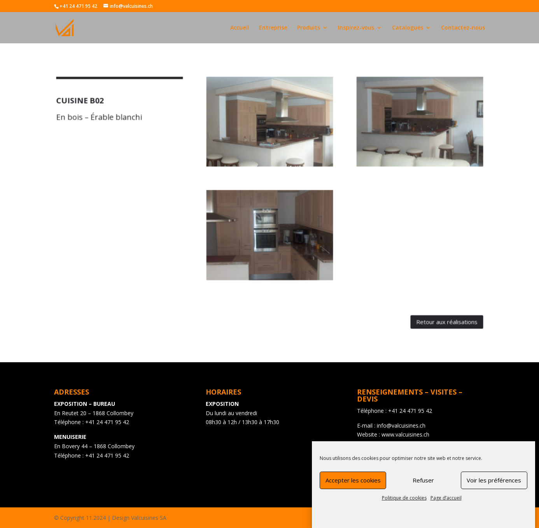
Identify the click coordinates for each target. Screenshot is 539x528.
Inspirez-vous (356, 28)
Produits (308, 28)
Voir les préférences (494, 487)
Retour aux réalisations (427, 308)
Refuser (423, 487)
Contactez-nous (463, 28)
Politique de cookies (404, 504)
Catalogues (407, 28)
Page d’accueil (446, 504)
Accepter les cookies (353, 487)
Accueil (239, 28)
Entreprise (273, 28)
